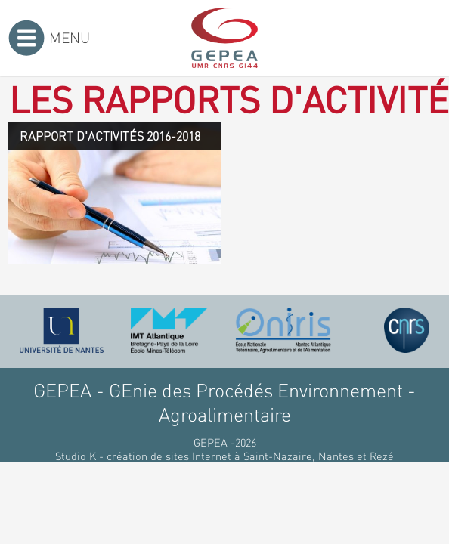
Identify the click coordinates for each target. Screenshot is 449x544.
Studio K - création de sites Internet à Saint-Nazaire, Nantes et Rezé (224, 455)
